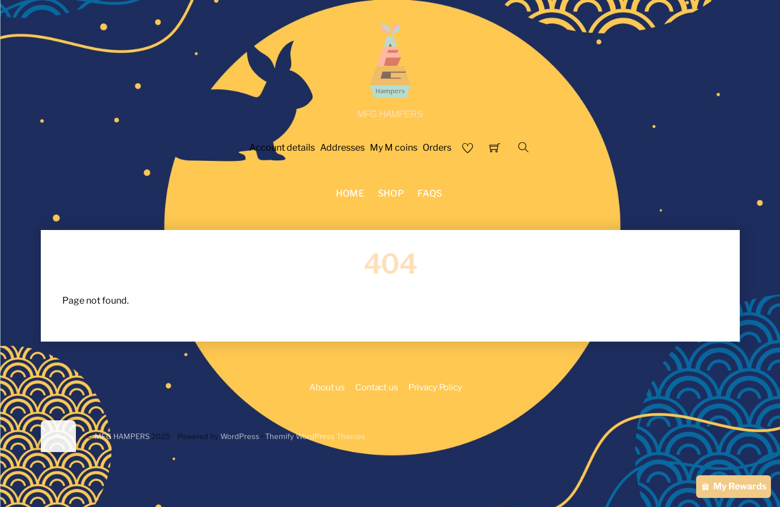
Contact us (376, 387)
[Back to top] (58, 436)
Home (350, 193)
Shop (391, 193)
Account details (282, 147)
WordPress (239, 436)
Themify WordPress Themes (315, 436)
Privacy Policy (435, 387)
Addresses (342, 147)
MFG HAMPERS (122, 436)
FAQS (429, 193)
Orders (437, 147)
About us (327, 387)
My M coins (393, 147)
